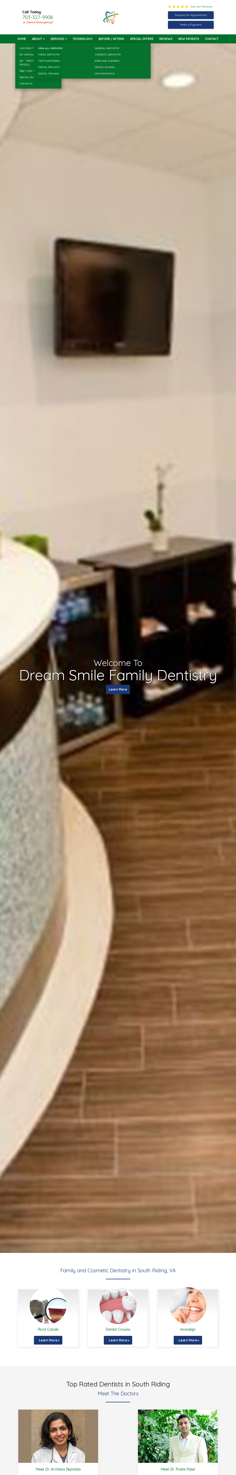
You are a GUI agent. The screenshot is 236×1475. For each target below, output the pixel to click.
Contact (211, 39)
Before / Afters (111, 39)
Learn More (117, 690)
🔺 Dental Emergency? (37, 22)
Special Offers (141, 39)
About (37, 39)
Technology (83, 39)
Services (57, 39)
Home (22, 39)
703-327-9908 (37, 17)
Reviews (165, 39)
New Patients (188, 39)
